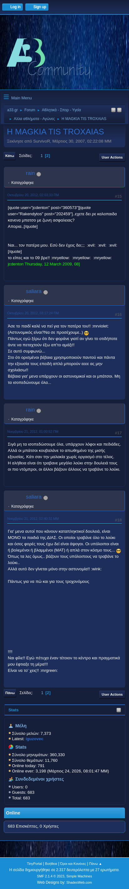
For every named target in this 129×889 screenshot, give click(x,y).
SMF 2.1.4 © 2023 (50, 876)
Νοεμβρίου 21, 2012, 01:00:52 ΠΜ (32, 431)
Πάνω (10, 693)
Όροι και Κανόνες (73, 863)
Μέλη (21, 725)
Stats (13, 710)
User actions (112, 157)
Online (13, 812)
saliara (34, 291)
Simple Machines (79, 876)
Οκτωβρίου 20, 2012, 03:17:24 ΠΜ (33, 313)
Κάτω (9, 156)
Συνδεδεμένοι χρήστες (39, 779)
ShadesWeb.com (79, 882)
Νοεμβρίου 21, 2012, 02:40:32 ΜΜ (33, 518)
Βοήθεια (51, 863)
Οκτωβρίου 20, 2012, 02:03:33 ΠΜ (33, 195)
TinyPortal (34, 863)
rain (30, 173)
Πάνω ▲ (95, 863)
